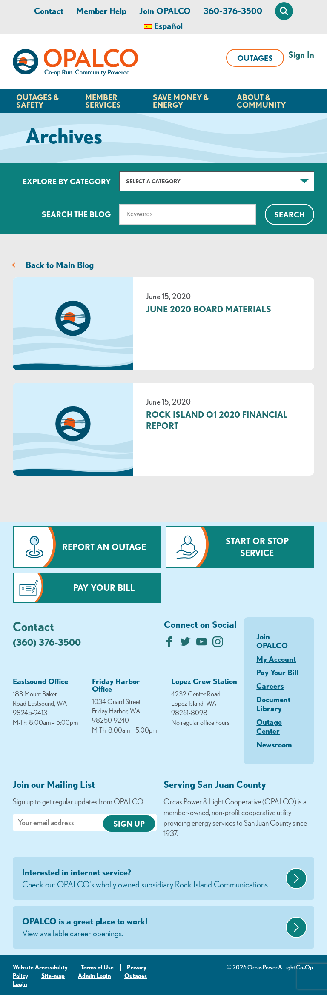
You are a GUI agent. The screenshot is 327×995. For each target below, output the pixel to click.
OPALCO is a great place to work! (153, 927)
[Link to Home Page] (75, 64)
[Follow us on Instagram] (217, 644)
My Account (276, 659)
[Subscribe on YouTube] (201, 644)
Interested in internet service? (153, 878)
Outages (255, 58)
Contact (48, 11)
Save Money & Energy (181, 101)
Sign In (301, 55)
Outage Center (269, 727)
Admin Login (94, 975)
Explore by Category (67, 181)
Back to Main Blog (60, 265)
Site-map (53, 975)
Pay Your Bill (104, 588)
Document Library (273, 704)
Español (168, 26)
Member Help (101, 11)
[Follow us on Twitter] (185, 644)
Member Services (103, 101)
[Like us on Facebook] (169, 644)
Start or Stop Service (257, 547)
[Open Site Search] (284, 11)
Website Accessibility (40, 967)
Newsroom (274, 744)
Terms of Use (97, 967)
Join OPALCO (165, 11)
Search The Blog (76, 214)
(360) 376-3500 (47, 642)
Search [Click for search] (289, 214)
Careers (270, 685)
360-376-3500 (233, 11)
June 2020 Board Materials (208, 309)
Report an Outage (104, 547)
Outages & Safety (37, 101)
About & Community (261, 101)
